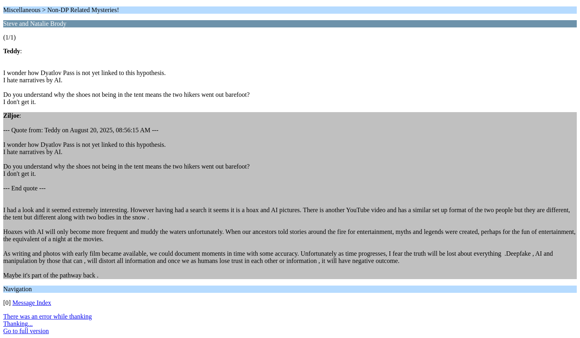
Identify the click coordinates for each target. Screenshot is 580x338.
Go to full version (26, 331)
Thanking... (18, 323)
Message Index (31, 302)
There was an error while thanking (47, 316)
